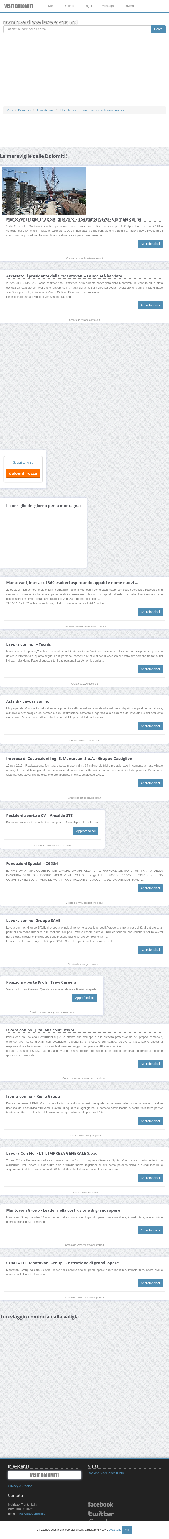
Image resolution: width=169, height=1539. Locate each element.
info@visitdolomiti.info (31, 1513)
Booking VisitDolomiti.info (106, 1473)
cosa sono (115, 1529)
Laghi (88, 6)
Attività (48, 6)
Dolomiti (69, 6)
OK (127, 1530)
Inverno (130, 6)
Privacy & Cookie (20, 1486)
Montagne (108, 6)
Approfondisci (150, 244)
